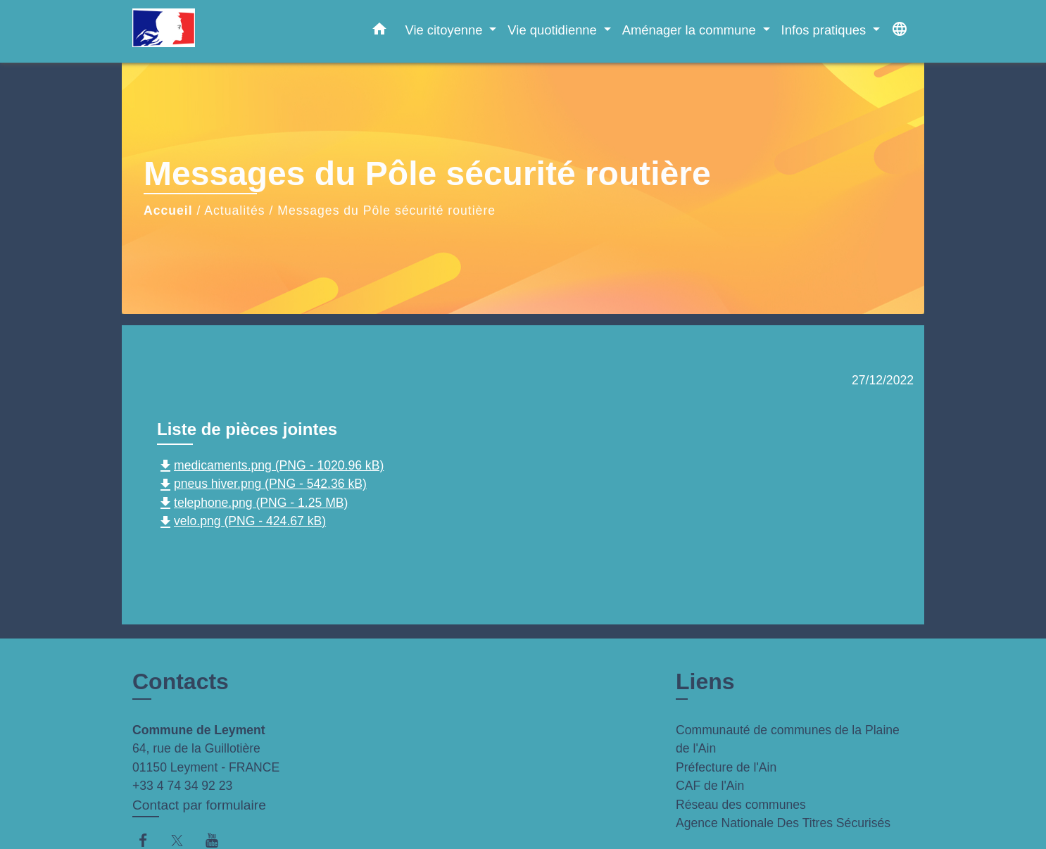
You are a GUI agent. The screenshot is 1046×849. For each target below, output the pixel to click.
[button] (379, 32)
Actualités (234, 210)
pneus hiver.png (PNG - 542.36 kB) (262, 484)
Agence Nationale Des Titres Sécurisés (783, 823)
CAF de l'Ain (710, 786)
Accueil (168, 210)
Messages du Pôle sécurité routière (386, 210)
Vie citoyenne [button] (445, 30)
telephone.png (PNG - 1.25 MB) (252, 503)
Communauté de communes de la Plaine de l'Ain (788, 739)
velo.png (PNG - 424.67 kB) (241, 521)
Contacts (180, 681)
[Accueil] (220, 31)
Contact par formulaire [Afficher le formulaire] (199, 805)
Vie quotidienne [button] (554, 30)
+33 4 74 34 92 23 (182, 786)
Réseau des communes (741, 805)
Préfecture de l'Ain (726, 767)
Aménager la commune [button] (691, 30)
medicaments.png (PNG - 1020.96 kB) (270, 465)
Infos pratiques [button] (825, 30)
